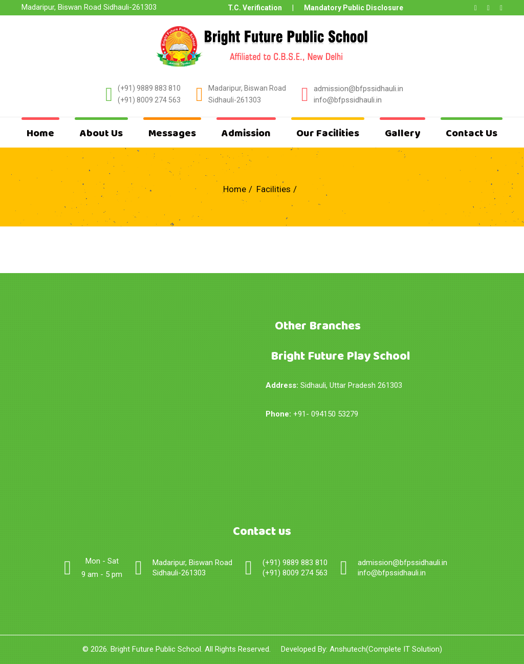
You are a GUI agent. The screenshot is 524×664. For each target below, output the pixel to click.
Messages (172, 133)
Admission (246, 133)
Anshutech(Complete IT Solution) (386, 649)
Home (40, 133)
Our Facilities (327, 133)
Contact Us (471, 133)
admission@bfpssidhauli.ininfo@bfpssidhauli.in (402, 567)
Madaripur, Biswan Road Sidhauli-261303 (247, 94)
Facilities (273, 189)
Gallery (402, 133)
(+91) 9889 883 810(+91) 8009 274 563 (149, 94)
